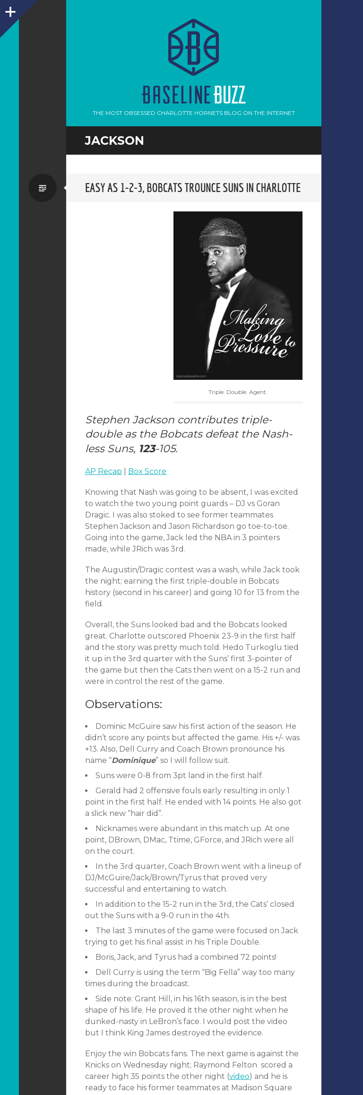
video (239, 1076)
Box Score (147, 471)
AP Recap (103, 471)
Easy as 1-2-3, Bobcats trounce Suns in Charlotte (193, 187)
